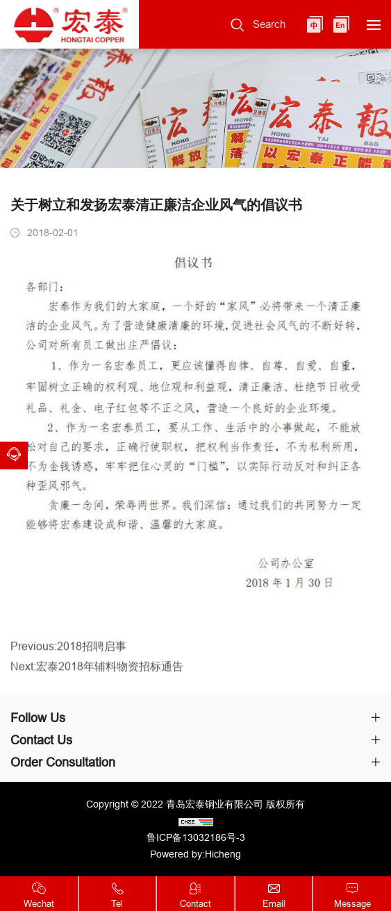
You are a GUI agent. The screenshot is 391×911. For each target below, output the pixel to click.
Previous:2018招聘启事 (68, 654)
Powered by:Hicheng (195, 854)
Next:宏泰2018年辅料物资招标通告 (96, 675)
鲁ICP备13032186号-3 (196, 837)
